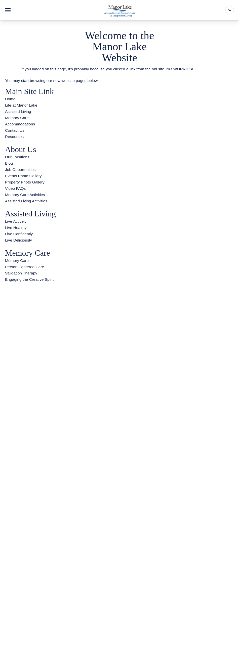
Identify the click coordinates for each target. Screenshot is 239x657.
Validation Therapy (21, 273)
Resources (14, 136)
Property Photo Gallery (25, 182)
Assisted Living (18, 111)
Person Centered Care (24, 267)
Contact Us (14, 130)
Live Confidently (19, 234)
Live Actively (15, 221)
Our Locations (17, 157)
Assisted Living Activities (26, 201)
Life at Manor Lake (21, 105)
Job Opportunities (20, 169)
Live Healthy (15, 227)
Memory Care (17, 118)
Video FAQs (15, 188)
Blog (9, 163)
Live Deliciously (18, 240)
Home (10, 99)
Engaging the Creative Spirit (29, 279)
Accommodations (20, 124)
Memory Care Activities (25, 195)
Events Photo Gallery (23, 176)
